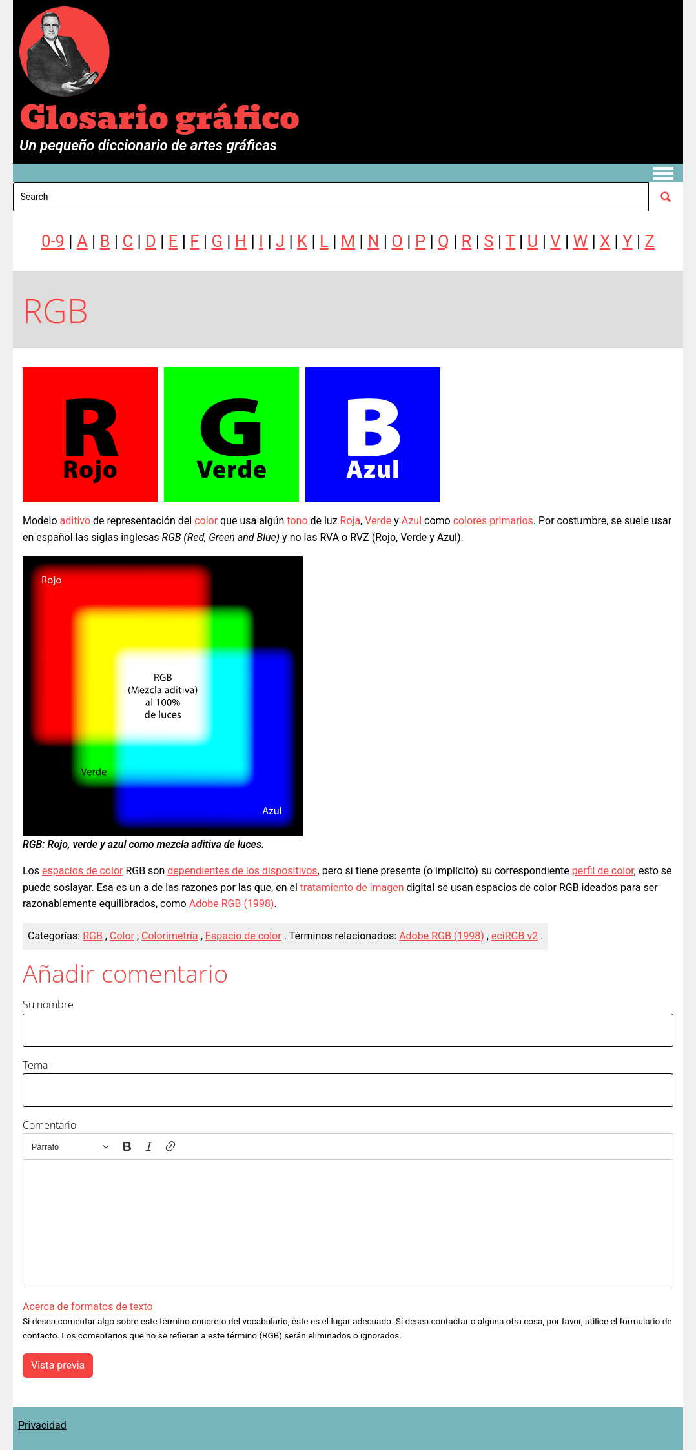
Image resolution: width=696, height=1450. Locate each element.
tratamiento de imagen (352, 887)
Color (122, 936)
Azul (412, 520)
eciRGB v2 (514, 936)
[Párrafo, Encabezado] (70, 1147)
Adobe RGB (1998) (231, 903)
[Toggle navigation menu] (663, 174)
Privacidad (42, 1425)
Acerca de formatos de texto (88, 1306)
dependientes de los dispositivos (242, 871)
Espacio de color (243, 936)
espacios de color (82, 871)
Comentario (49, 1125)
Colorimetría (169, 936)
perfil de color (603, 871)
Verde (378, 520)
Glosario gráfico (159, 118)
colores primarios (493, 520)
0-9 (53, 241)
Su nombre (48, 1004)
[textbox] (348, 1223)
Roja (350, 520)
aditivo (75, 520)
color (206, 520)
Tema (35, 1065)
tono (297, 520)
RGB (93, 936)
